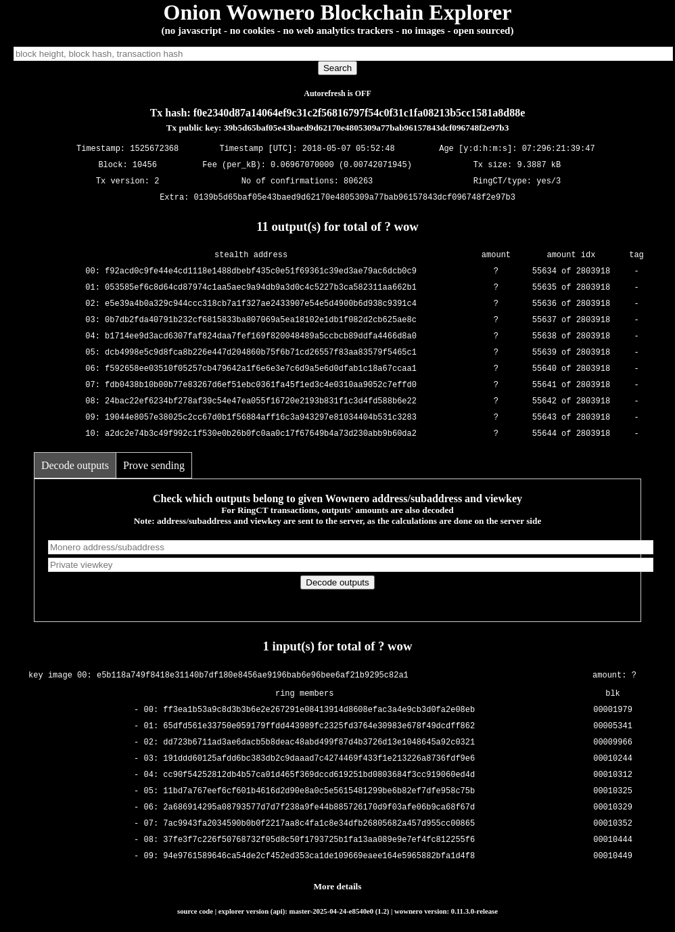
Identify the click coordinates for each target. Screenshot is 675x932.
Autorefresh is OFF (337, 93)
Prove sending (154, 465)
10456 (145, 165)
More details (338, 886)
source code (195, 911)
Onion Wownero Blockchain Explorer (338, 12)
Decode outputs (75, 465)
